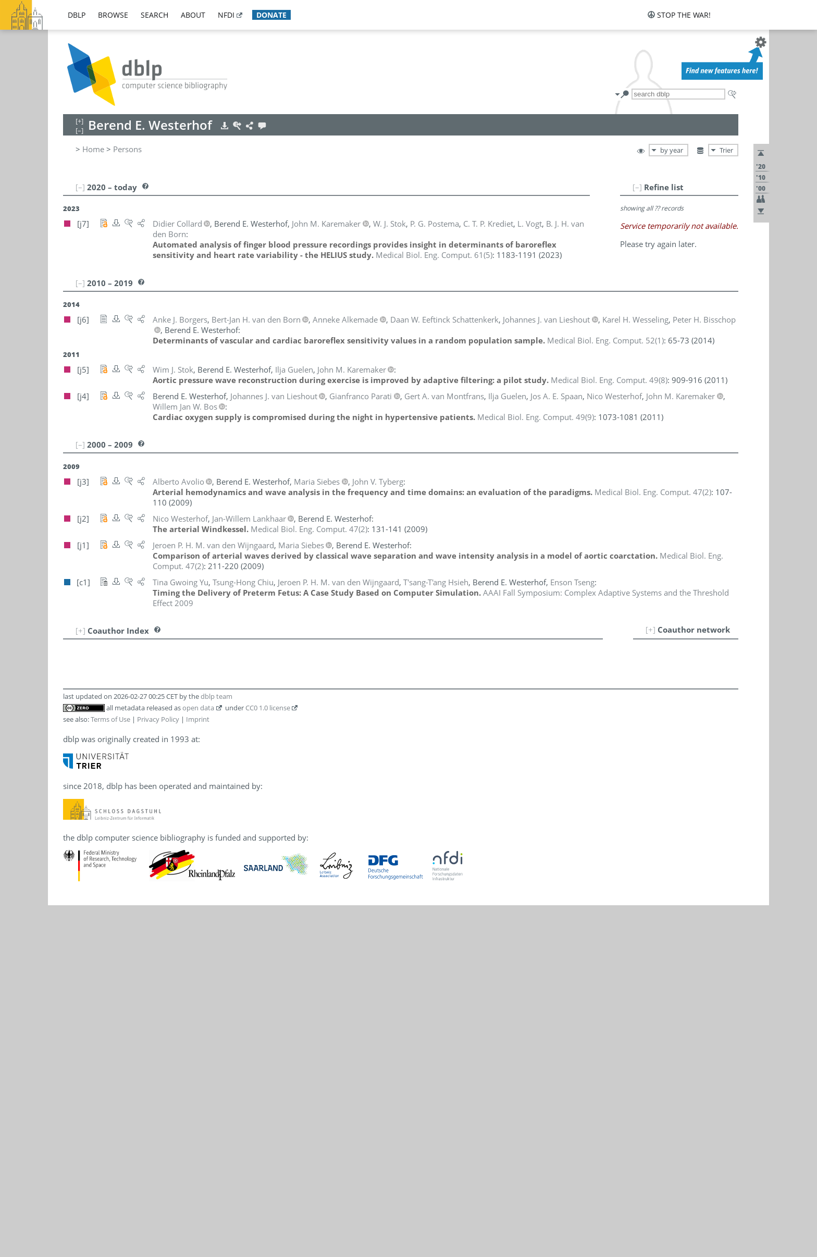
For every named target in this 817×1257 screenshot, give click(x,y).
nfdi (226, 15)
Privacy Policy (158, 719)
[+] (650, 629)
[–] (637, 187)
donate (271, 15)
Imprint (197, 719)
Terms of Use (110, 719)
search (154, 15)
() (434, 255)
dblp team (216, 696)
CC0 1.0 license (267, 707)
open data (198, 707)
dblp (76, 15)
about (193, 15)
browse (113, 15)
